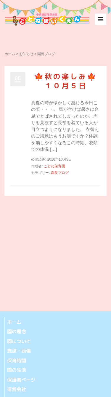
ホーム (9, 54)
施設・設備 (19, 351)
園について (19, 341)
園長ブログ (60, 173)
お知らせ (26, 54)
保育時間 (16, 360)
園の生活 (16, 370)
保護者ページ (21, 380)
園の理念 (16, 331)
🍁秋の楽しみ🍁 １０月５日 (70, 81)
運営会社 (16, 389)
